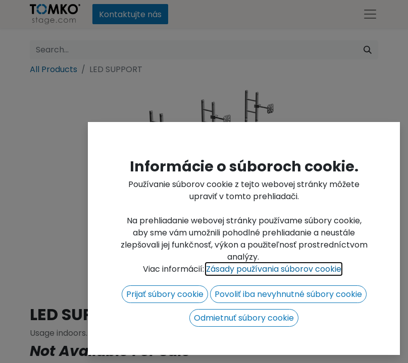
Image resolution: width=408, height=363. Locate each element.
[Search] (367, 49)
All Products (53, 69)
